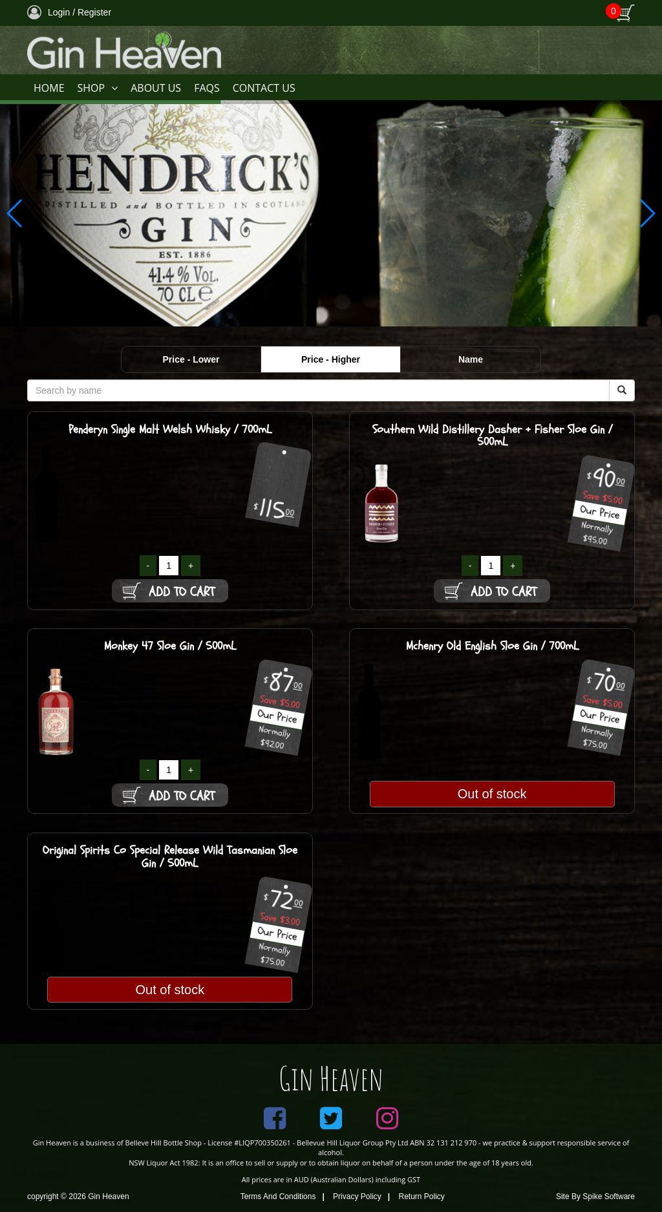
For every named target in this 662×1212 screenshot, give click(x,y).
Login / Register (69, 12)
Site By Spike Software (595, 1196)
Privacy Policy (357, 1196)
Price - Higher (330, 359)
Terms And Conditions (278, 1196)
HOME (49, 88)
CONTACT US (264, 88)
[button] (647, 213)
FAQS (207, 88)
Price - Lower (191, 359)
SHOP (98, 88)
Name (470, 359)
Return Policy (422, 1196)
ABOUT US (156, 88)
